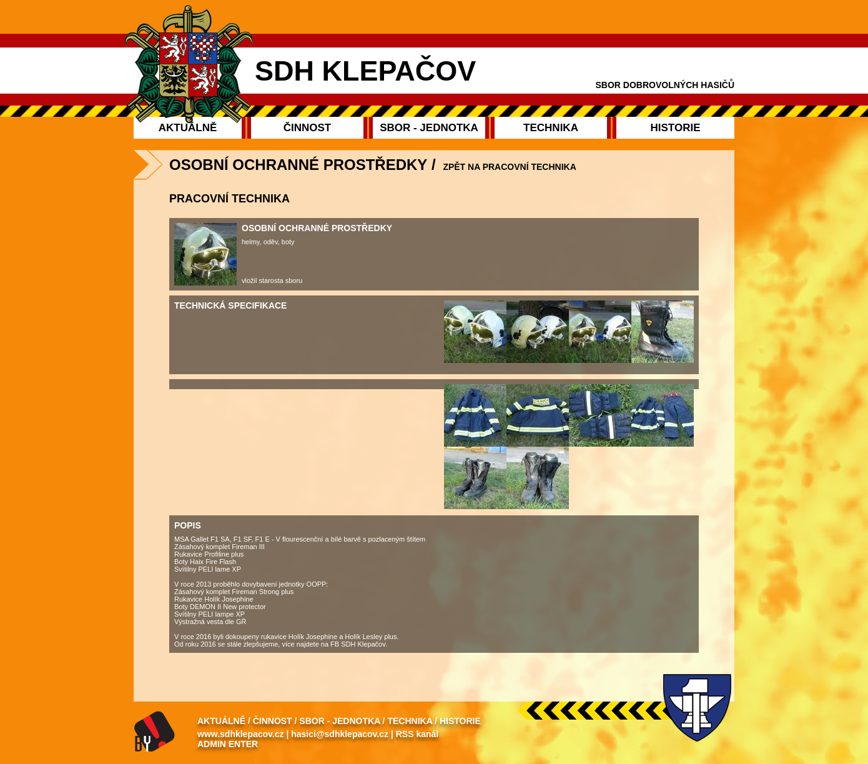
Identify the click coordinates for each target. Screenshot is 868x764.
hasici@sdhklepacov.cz (339, 734)
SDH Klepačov (365, 71)
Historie (460, 721)
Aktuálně (221, 721)
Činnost (272, 721)
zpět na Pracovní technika (509, 167)
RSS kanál (417, 734)
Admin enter (227, 744)
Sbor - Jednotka (339, 721)
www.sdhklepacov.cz (240, 734)
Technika (409, 721)
